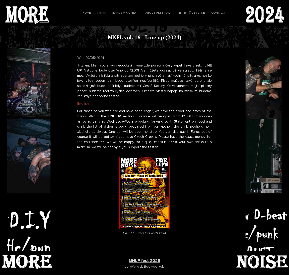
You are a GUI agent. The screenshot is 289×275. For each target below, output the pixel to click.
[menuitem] (170, 13)
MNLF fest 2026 (144, 260)
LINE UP (114, 116)
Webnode (158, 266)
